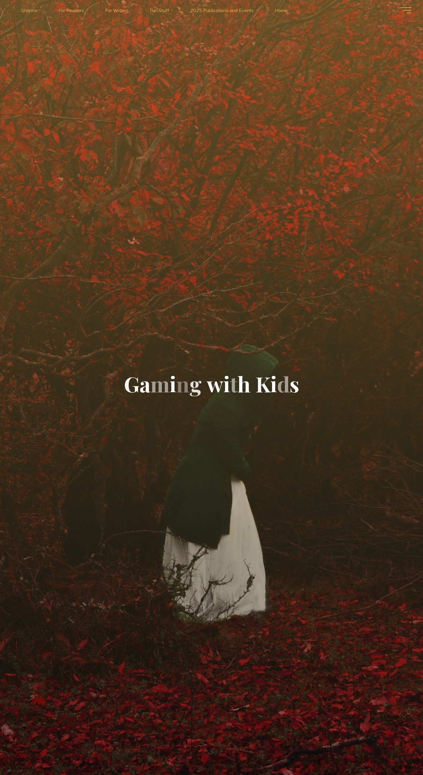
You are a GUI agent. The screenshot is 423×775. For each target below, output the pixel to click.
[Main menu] (406, 10)
